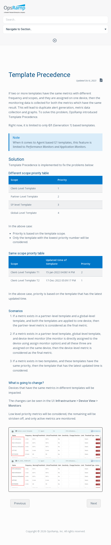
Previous (20, 503)
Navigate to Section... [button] (19, 29)
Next (94, 503)
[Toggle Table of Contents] (55, 40)
